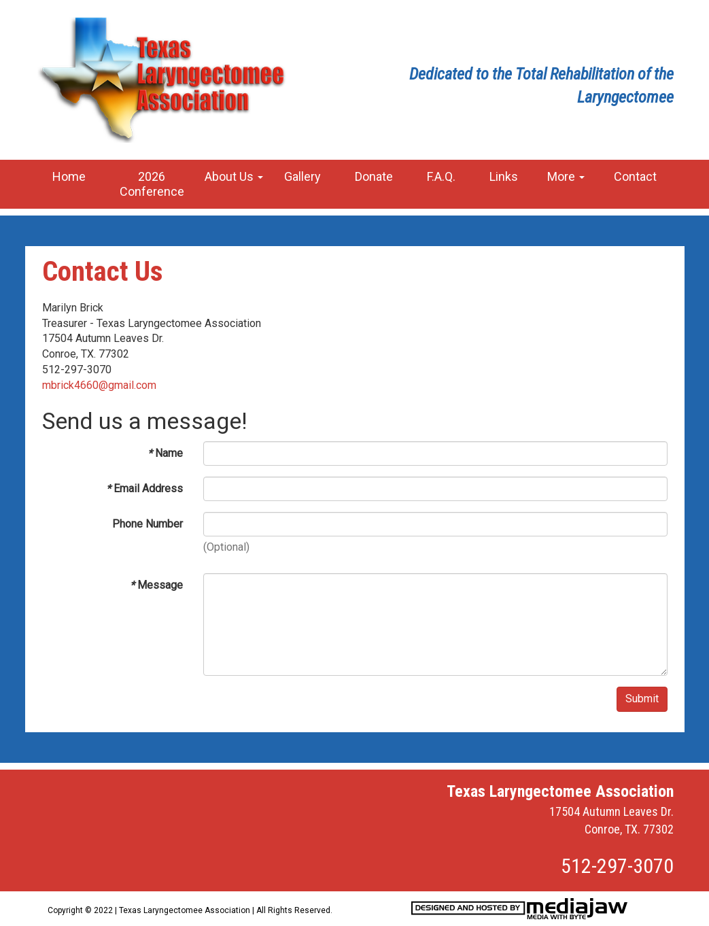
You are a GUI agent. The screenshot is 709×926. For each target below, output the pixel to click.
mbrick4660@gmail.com (99, 385)
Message (156, 585)
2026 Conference (152, 184)
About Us (234, 176)
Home (69, 176)
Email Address (144, 488)
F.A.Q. (441, 176)
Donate (374, 176)
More (566, 176)
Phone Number (147, 523)
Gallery (302, 176)
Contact (635, 176)
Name (165, 453)
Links (503, 176)
